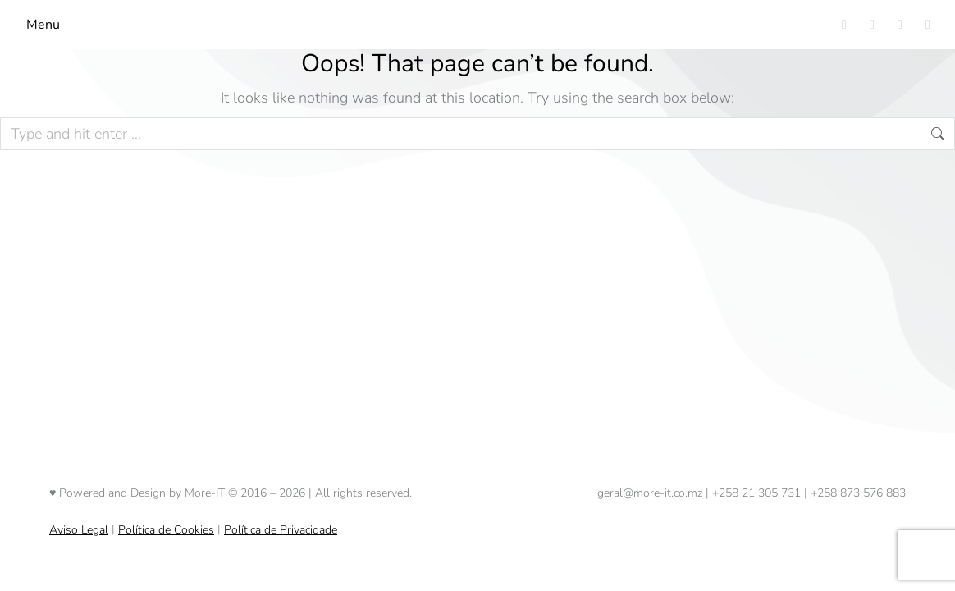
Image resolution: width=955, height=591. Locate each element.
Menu (43, 25)
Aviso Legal (78, 530)
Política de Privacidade (280, 530)
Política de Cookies (166, 530)
